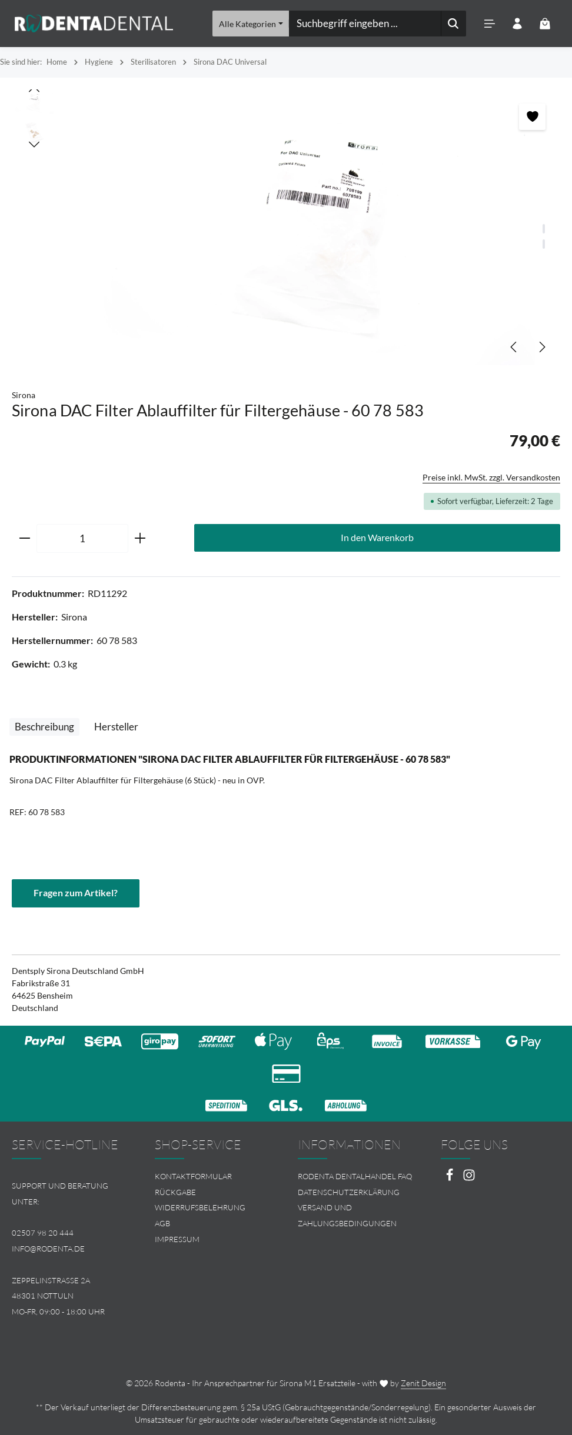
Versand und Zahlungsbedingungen (347, 1216)
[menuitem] (214, 1176)
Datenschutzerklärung (349, 1192)
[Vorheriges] (514, 347)
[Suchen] (453, 23)
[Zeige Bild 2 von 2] (544, 244)
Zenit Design (423, 1383)
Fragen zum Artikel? (76, 892)
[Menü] (489, 23)
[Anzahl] (82, 538)
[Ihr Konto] (517, 23)
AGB (162, 1223)
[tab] (44, 727)
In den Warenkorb (377, 537)
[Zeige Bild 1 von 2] (544, 228)
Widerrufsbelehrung (200, 1208)
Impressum (177, 1239)
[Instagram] (469, 1178)
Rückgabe (175, 1192)
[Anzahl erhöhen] (140, 538)
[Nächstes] (541, 347)
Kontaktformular (193, 1176)
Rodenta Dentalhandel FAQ (355, 1176)
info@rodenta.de (48, 1248)
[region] (286, 227)
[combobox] (365, 23)
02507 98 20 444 (43, 1232)
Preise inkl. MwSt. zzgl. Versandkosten (491, 477)
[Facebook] (450, 1178)
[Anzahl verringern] (24, 538)
